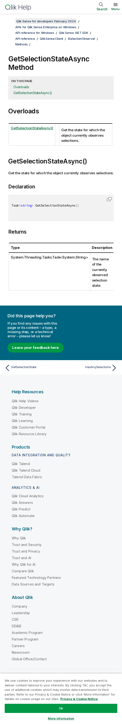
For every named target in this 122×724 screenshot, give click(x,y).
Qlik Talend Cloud (26, 470)
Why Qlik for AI (23, 564)
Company (19, 606)
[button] (109, 199)
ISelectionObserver (81, 38)
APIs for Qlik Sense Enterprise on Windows (45, 27)
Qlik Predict (21, 509)
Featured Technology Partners (36, 578)
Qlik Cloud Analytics (28, 496)
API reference (25, 38)
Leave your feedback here (35, 347)
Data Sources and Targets (33, 584)
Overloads (21, 87)
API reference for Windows (34, 33)
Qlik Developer (24, 408)
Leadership (21, 613)
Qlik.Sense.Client (51, 38)
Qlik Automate (23, 516)
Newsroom (21, 652)
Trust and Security (26, 545)
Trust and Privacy (26, 551)
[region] (61, 698)
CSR (15, 619)
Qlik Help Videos (25, 401)
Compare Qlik (23, 571)
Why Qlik (19, 538)
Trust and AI (21, 558)
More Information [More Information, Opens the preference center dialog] (61, 718)
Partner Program (25, 639)
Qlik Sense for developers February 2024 (46, 21)
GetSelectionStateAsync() (32, 93)
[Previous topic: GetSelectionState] (32, 368)
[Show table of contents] (9, 21)
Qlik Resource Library (29, 434)
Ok (61, 708)
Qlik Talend (21, 464)
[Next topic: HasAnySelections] (90, 368)
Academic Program (27, 633)
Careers (18, 646)
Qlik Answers (22, 503)
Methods (21, 44)
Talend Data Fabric (27, 477)
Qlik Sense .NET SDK (73, 33)
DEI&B (16, 626)
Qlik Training (22, 414)
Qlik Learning (22, 421)
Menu (115, 9)
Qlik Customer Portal (28, 427)
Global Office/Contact (29, 659)
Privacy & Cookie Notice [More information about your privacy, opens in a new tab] (79, 699)
